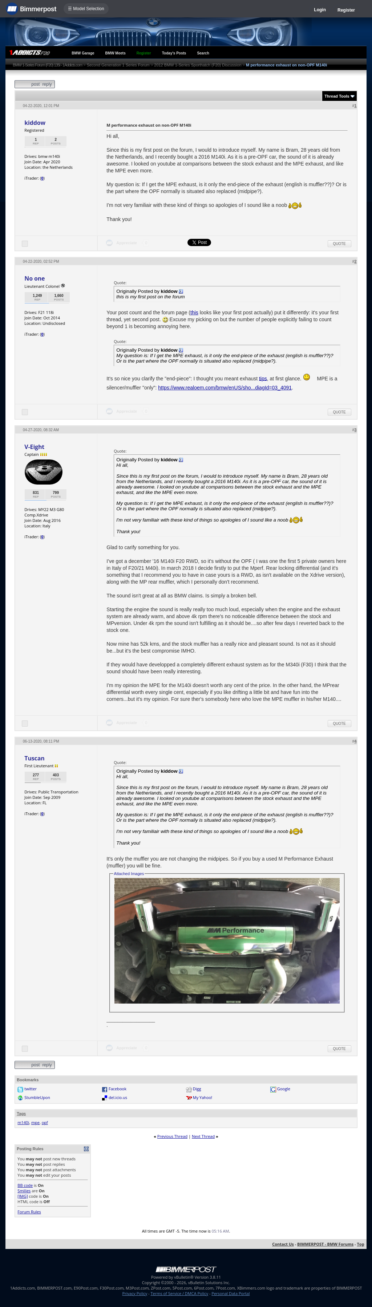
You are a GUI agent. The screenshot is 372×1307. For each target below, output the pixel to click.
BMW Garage (83, 53)
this (194, 312)
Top (360, 1244)
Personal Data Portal (230, 1293)
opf (45, 1122)
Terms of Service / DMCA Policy (179, 1293)
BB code (25, 1185)
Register (346, 10)
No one (34, 278)
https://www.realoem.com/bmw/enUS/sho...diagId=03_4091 (225, 388)
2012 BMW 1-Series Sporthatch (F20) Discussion (197, 65)
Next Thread (203, 1136)
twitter (30, 1088)
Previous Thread (172, 1136)
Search (203, 53)
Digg (197, 1088)
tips (263, 378)
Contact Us (283, 1244)
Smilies (24, 1190)
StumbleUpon (37, 1097)
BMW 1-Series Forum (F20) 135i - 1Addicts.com (47, 65)
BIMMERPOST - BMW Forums (325, 1244)
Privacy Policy (134, 1293)
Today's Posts (174, 53)
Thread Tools (336, 96)
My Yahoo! (202, 1097)
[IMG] (22, 1196)
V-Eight (34, 447)
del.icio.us (118, 1097)
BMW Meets (115, 53)
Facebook (117, 1088)
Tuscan (34, 758)
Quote (339, 244)
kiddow (34, 123)
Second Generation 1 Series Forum (118, 65)
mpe (35, 1122)
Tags (21, 1113)
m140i (23, 1122)
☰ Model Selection (86, 8)
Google (283, 1088)
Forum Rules (29, 1211)
